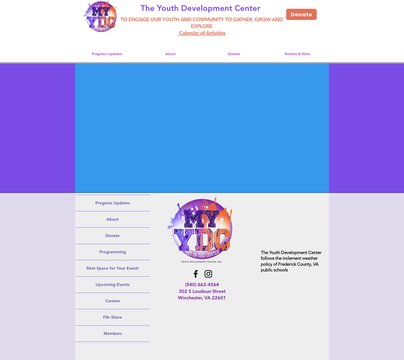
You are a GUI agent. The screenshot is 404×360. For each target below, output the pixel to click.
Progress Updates (112, 202)
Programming (112, 251)
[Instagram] (208, 274)
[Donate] (301, 14)
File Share (112, 317)
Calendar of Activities (201, 33)
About (112, 219)
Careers (112, 300)
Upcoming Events (112, 284)
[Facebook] (196, 274)
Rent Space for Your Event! (112, 268)
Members (113, 333)
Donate (112, 235)
